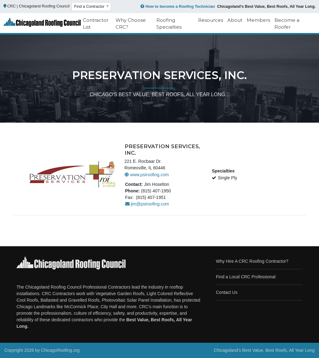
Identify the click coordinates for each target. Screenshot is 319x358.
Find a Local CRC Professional (245, 276)
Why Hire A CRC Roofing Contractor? (252, 261)
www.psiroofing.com (147, 174)
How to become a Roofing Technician (177, 6)
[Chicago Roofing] (42, 23)
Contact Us (226, 292)
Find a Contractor (90, 6)
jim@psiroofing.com (147, 203)
